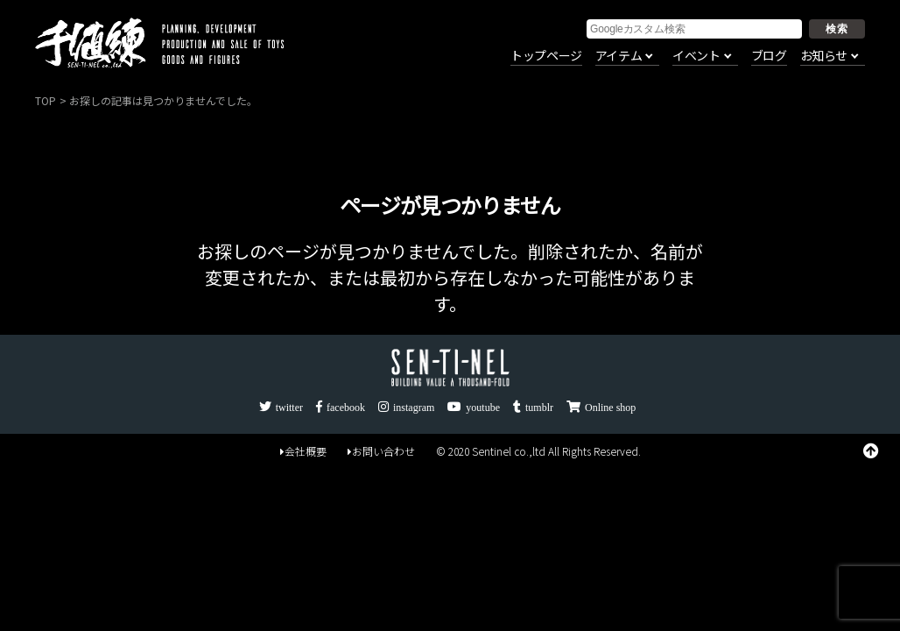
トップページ (546, 56)
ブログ (769, 56)
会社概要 (303, 450)
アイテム (618, 56)
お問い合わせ (381, 450)
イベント (696, 56)
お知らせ (823, 56)
